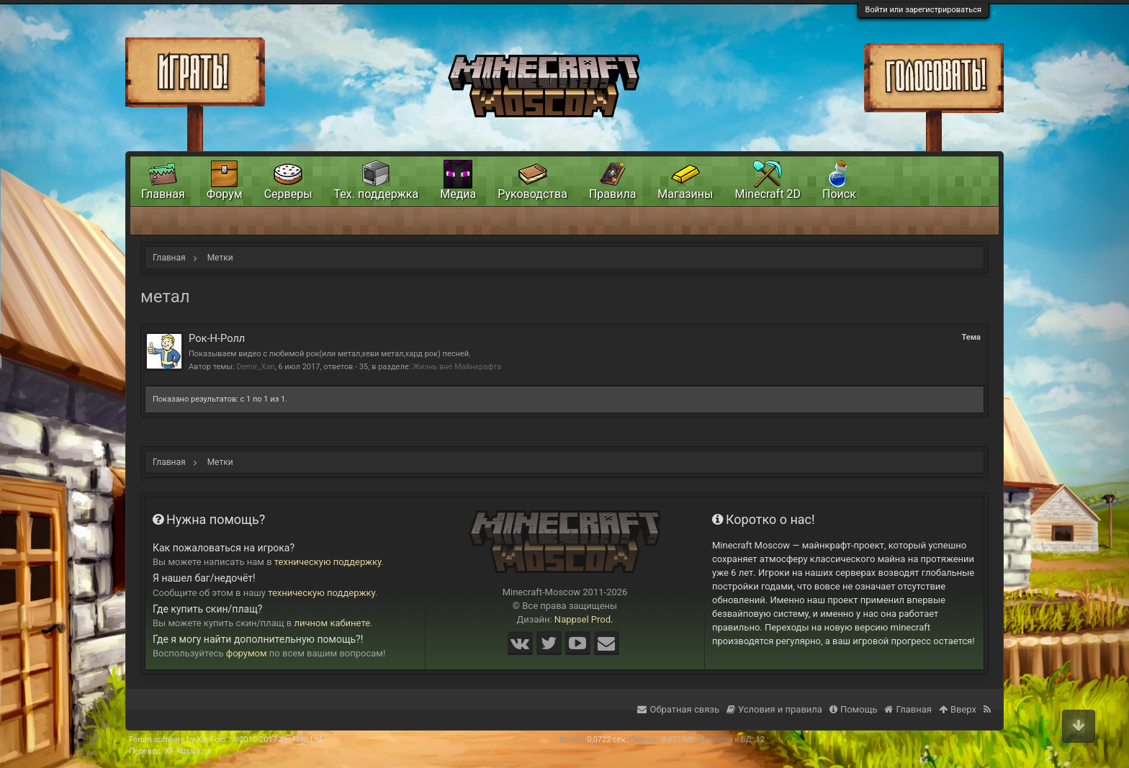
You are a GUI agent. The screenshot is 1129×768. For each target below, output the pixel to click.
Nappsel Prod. (583, 619)
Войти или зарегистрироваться (923, 9)
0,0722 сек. (607, 739)
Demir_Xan (255, 366)
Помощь (853, 709)
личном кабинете (332, 623)
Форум (225, 194)
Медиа (458, 194)
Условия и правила (774, 709)
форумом (246, 653)
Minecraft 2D (767, 194)
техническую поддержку (328, 561)
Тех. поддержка (376, 194)
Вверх (957, 709)
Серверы (288, 194)
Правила (612, 194)
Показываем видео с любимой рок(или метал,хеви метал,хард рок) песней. (330, 353)
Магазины (685, 194)
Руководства (532, 194)
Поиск (839, 194)
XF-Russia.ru (187, 751)
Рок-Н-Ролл (217, 338)
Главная (163, 194)
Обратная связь (678, 709)
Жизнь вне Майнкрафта (457, 366)
